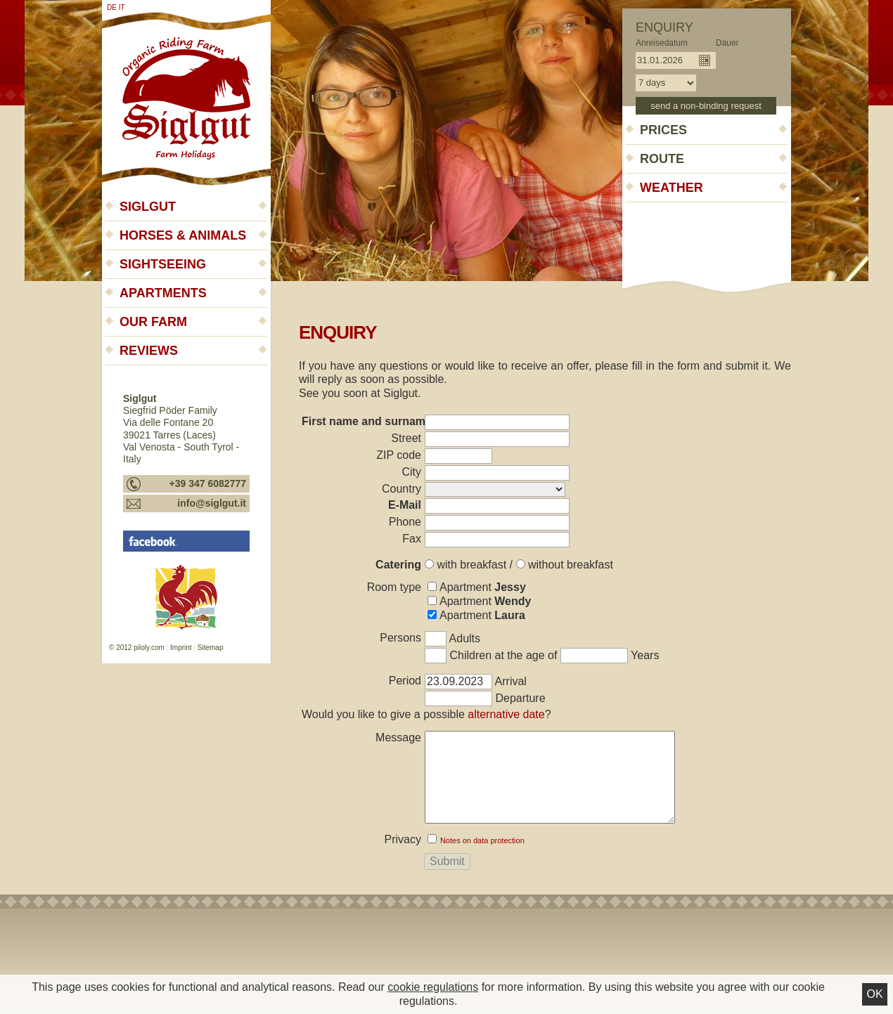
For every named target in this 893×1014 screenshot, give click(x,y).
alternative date (506, 714)
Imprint (181, 647)
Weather (671, 188)
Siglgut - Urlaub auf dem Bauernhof (186, 541)
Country (401, 489)
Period (405, 681)
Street (406, 438)
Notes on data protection (482, 840)
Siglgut (148, 207)
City (411, 472)
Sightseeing (163, 264)
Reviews (149, 351)
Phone (405, 522)
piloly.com (149, 647)
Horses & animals (183, 235)
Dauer (727, 43)
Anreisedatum (662, 43)
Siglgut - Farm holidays (186, 93)
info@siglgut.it (211, 503)
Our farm (153, 322)
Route (662, 159)
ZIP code (398, 455)
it (122, 7)
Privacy (403, 839)
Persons (400, 638)
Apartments (163, 293)
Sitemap (211, 647)
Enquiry (664, 27)
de (112, 7)
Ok (874, 994)
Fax (411, 539)
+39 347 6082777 (207, 483)
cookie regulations (432, 987)
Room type (394, 587)
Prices (663, 130)
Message (398, 737)
